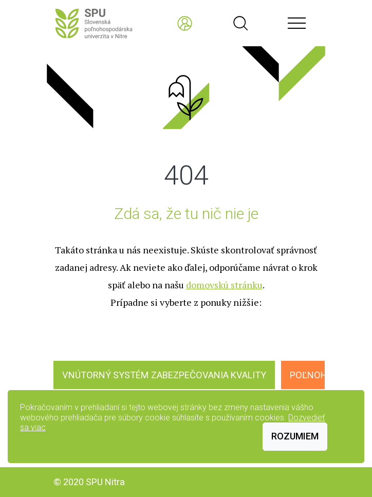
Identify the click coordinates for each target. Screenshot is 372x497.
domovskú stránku (224, 285)
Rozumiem (295, 436)
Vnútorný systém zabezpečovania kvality (164, 375)
